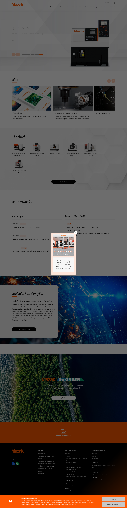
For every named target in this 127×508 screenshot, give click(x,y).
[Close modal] (76, 232)
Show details (25, 504)
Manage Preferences (113, 500)
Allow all (113, 495)
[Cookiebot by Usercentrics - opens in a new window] (10, 505)
